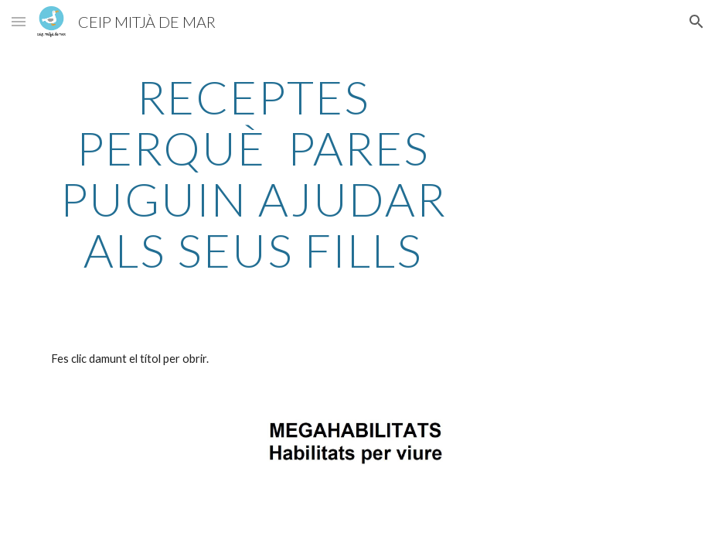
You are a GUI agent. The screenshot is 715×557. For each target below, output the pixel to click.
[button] (18, 21)
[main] (253, 173)
